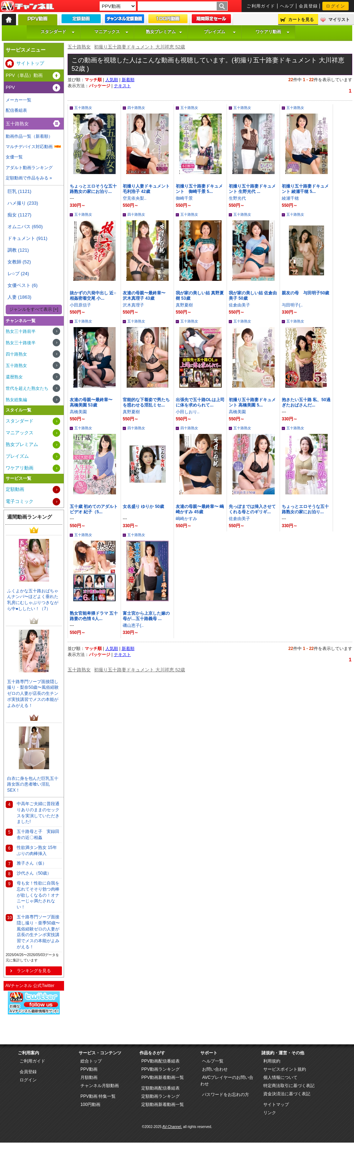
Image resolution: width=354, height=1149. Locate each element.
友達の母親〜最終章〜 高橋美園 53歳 (93, 402)
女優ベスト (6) (22, 285)
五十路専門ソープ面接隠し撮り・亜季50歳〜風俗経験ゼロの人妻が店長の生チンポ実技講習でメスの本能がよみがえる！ (38, 931)
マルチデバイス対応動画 (29, 146)
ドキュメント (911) (27, 238)
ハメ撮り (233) (22, 203)
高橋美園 (78, 411)
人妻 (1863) (19, 297)
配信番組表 (16, 110)
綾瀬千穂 (290, 198)
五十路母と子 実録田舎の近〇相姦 (38, 834)
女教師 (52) (19, 261)
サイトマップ (276, 1104)
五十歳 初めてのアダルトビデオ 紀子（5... (94, 509)
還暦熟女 (14, 376)
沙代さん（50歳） (34, 873)
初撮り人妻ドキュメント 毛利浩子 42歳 (146, 189)
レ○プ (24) (18, 273)
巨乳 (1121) (19, 191)
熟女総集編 (16, 399)
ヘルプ (287, 6)
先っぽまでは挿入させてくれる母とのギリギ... (252, 509)
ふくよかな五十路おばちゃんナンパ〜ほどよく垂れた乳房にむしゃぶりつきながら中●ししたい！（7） (32, 599)
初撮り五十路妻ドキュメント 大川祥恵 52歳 (139, 46)
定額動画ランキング (160, 1096)
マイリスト (339, 19)
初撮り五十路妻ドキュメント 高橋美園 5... (252, 402)
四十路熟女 (136, 108)
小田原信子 (80, 305)
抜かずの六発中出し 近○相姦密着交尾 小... (93, 295)
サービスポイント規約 (284, 1069)
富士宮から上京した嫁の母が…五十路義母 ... (146, 616)
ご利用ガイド (261, 6)
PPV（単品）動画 (24, 75)
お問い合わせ (215, 1069)
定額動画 (15, 489)
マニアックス (111, 31)
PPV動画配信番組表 (160, 1061)
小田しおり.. (188, 411)
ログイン (335, 6)
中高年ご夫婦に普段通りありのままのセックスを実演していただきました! (38, 812)
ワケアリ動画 (272, 31)
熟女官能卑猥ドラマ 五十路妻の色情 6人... (94, 616)
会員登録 (308, 6)
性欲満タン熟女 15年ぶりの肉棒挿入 (37, 850)
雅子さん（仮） (32, 863)
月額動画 (88, 1077)
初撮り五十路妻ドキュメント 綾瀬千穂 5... (305, 189)
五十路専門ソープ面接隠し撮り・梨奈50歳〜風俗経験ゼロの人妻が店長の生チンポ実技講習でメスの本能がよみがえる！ (33, 693)
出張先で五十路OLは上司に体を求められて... (200, 402)
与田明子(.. (292, 305)
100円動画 (90, 1104)
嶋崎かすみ (186, 518)
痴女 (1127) (19, 214)
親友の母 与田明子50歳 (305, 292)
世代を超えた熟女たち (27, 388)
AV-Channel (27, 6)
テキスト (122, 85)
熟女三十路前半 (21, 331)
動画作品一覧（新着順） (29, 136)
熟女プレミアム (164, 31)
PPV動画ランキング (160, 1069)
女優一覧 (14, 156)
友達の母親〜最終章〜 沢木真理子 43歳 (146, 295)
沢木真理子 (133, 305)
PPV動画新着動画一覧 (162, 1077)
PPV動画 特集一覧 (98, 1096)
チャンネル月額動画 (99, 1085)
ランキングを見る (34, 970)
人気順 (111, 79)
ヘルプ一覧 (212, 1061)
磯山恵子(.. (133, 625)
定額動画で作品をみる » (29, 177)
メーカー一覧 (18, 100)
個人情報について (280, 1077)
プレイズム (220, 31)
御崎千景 (184, 198)
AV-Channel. (172, 1127)
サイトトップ (30, 63)
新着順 (128, 79)
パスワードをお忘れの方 (225, 1094)
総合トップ (91, 1061)
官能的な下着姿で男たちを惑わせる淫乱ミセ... (146, 402)
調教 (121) (18, 250)
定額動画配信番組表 (160, 1088)
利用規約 (271, 1061)
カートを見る (301, 19)
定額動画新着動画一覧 (162, 1104)
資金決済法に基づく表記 (286, 1093)
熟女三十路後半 (21, 342)
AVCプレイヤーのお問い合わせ (226, 1080)
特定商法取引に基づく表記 (289, 1085)
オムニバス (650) (25, 226)
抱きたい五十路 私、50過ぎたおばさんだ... (306, 402)
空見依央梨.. (135, 198)
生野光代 (237, 198)
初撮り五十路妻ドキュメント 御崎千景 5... (199, 189)
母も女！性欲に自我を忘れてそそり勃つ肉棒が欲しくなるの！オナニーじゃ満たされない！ (38, 895)
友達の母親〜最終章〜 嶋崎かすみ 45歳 (200, 509)
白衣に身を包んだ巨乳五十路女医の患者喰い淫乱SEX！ (32, 784)
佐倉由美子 (239, 305)
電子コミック (19, 501)
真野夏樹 (184, 305)
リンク (269, 1112)
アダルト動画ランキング (29, 167)
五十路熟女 (79, 46)
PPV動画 (88, 1069)
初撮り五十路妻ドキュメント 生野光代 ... (252, 189)
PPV (10, 87)
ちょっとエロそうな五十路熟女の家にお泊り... (93, 189)
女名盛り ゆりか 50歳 (143, 506)
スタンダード (58, 31)
